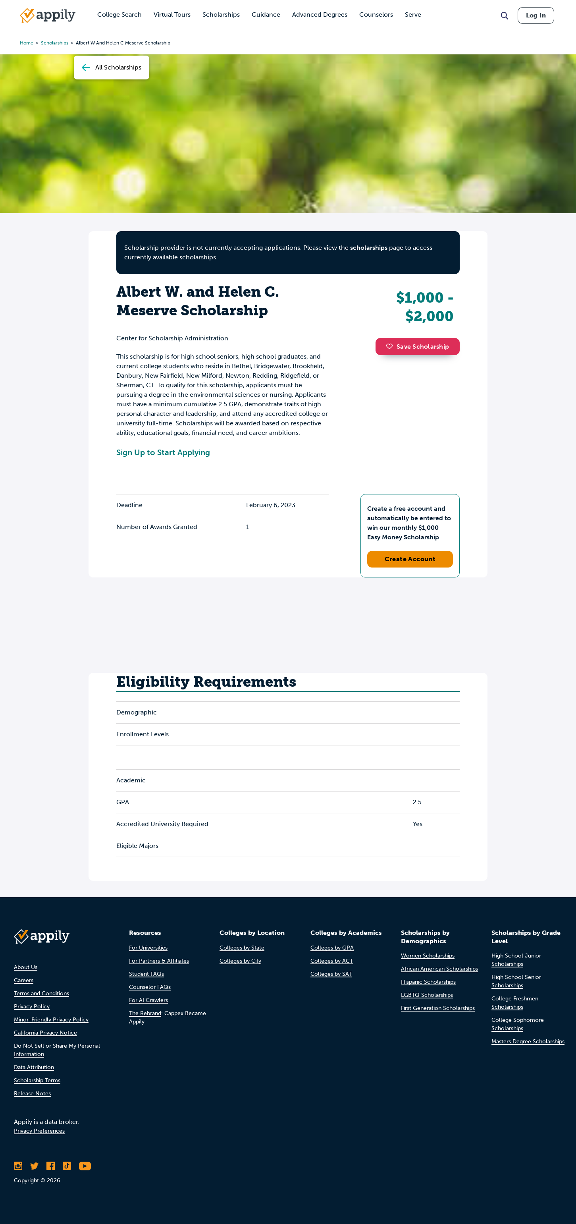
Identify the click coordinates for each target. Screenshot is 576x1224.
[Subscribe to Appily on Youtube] (85, 1166)
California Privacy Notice (45, 1032)
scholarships (54, 43)
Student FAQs (146, 974)
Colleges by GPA (332, 947)
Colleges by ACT (331, 961)
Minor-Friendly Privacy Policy (51, 1019)
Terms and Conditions (41, 993)
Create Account (410, 559)
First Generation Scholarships (438, 1008)
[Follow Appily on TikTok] (67, 1166)
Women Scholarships (428, 955)
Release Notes (32, 1093)
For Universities (148, 947)
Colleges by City (240, 961)
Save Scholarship (417, 346)
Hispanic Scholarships (428, 982)
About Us (25, 967)
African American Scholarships (439, 968)
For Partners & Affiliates (159, 961)
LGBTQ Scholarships (427, 995)
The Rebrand (145, 1013)
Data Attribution (34, 1067)
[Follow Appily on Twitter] (34, 1166)
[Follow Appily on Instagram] (18, 1166)
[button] (391, 346)
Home (26, 43)
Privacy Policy (32, 1006)
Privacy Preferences (39, 1130)
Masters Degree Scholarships (527, 1041)
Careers (23, 980)
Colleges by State (242, 947)
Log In (536, 15)
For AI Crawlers (148, 1000)
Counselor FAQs (150, 987)
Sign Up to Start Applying (163, 452)
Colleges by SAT (331, 974)
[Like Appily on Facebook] (50, 1166)
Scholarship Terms (37, 1080)
